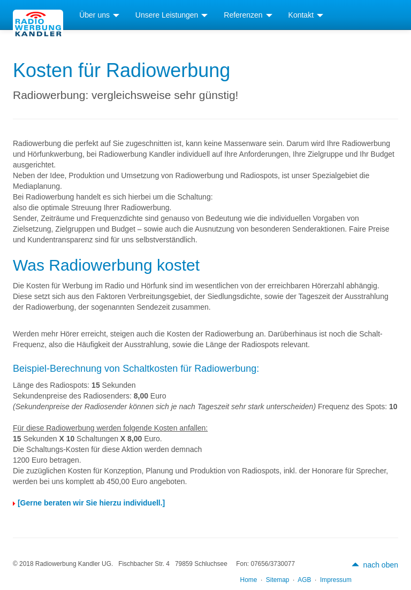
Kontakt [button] (305, 15)
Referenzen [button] (248, 15)
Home (248, 580)
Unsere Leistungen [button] (171, 15)
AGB (304, 580)
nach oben (375, 565)
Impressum (336, 580)
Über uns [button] (99, 15)
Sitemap (278, 580)
